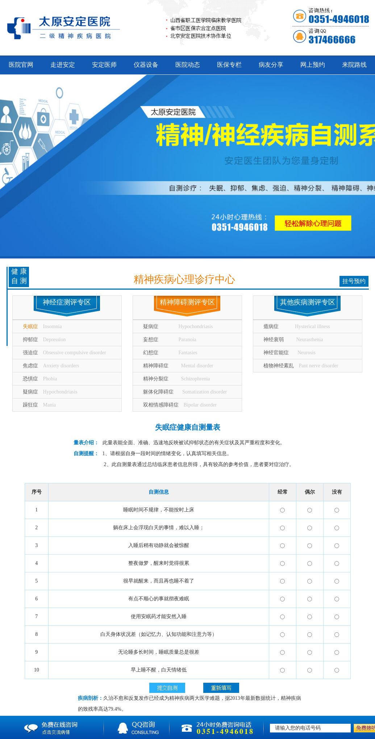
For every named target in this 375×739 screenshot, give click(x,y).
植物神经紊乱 (300, 365)
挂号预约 (354, 281)
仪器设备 (146, 64)
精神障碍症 (178, 365)
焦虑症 (51, 365)
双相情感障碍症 (180, 405)
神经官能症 (289, 352)
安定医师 (104, 64)
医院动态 (187, 64)
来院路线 (354, 64)
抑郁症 (44, 339)
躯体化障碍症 (185, 392)
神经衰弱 (293, 339)
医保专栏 (229, 64)
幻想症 (170, 352)
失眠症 (42, 326)
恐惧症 (40, 378)
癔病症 (296, 326)
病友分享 (271, 64)
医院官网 (21, 64)
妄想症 (169, 339)
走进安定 (62, 64)
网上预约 (312, 64)
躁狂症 (39, 405)
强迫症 (64, 352)
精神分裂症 (176, 378)
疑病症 (50, 392)
